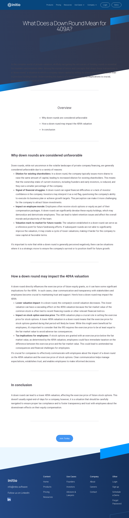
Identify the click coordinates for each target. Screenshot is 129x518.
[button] (80, 5)
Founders (70, 481)
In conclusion (49, 129)
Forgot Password (116, 502)
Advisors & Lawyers (71, 493)
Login (105, 5)
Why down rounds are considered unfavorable (65, 117)
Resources (68, 5)
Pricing (58, 5)
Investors (70, 487)
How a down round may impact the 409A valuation (67, 123)
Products (49, 5)
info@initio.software (18, 486)
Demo (116, 5)
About (92, 481)
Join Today (64, 438)
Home (46, 481)
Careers (93, 487)
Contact (93, 492)
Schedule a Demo (116, 493)
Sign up (115, 487)
